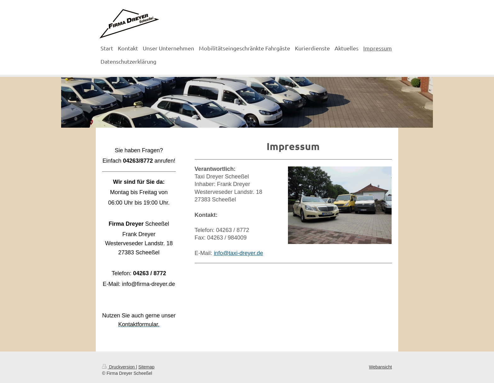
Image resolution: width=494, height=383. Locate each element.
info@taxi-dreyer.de (238, 253)
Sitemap (146, 366)
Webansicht (380, 366)
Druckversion (119, 366)
